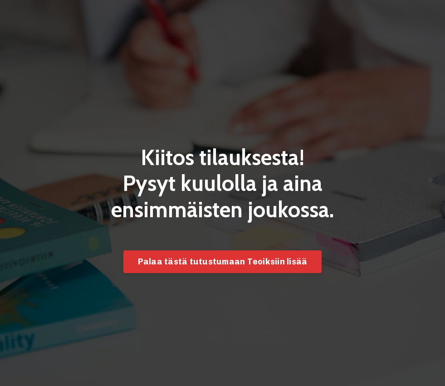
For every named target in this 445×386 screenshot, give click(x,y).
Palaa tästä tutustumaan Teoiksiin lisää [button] (223, 262)
